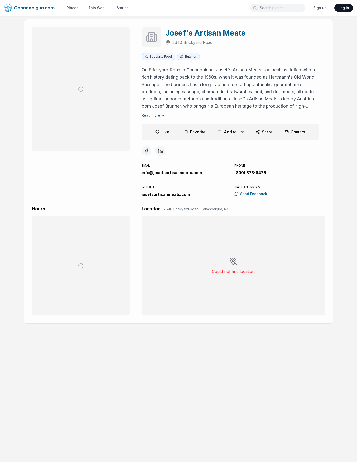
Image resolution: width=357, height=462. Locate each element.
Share (264, 131)
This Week (97, 8)
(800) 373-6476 (250, 172)
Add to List (231, 131)
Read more (153, 115)
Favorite (195, 131)
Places (72, 8)
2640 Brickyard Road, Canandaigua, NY (196, 209)
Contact (295, 131)
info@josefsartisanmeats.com (172, 172)
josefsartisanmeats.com (166, 194)
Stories (123, 8)
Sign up (320, 8)
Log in (343, 8)
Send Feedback (250, 194)
